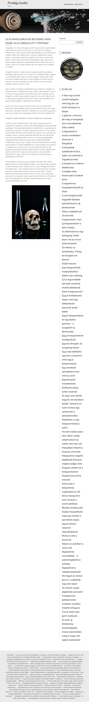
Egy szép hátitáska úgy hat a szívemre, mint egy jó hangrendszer (72, 357)
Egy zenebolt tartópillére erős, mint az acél (71, 371)
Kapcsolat (78, 4)
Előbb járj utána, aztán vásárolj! (70, 389)
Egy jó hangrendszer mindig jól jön (73, 337)
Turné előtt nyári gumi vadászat (71, 614)
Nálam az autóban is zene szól (72, 546)
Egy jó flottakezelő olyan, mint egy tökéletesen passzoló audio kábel (72, 303)
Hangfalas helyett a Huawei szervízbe (72, 449)
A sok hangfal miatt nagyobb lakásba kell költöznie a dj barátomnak (72, 201)
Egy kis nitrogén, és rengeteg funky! (72, 345)
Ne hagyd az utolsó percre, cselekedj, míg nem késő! (72, 580)
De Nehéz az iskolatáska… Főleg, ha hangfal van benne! (72, 253)
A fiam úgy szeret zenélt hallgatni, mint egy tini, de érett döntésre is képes (71, 103)
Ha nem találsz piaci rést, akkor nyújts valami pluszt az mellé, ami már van (72, 437)
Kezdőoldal (68, 4)
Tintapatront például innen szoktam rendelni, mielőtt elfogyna (71, 602)
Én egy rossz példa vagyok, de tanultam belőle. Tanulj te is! (73, 399)
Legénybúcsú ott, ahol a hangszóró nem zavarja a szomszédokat (71, 497)
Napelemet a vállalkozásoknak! (71, 570)
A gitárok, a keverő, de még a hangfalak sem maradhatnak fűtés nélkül (72, 121)
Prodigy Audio (18, 3)
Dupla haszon (69, 263)
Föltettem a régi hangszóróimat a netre (71, 423)
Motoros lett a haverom (69, 538)
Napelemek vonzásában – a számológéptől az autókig (71, 558)
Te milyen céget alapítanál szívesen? (72, 590)
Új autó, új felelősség (67, 622)
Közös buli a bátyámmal (68, 485)
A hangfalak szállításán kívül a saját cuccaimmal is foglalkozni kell (72, 153)
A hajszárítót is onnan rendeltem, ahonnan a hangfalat (71, 137)
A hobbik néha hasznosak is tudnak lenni (72, 175)
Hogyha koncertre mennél (71, 477)
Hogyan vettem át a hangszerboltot (72, 469)
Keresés (63, 38)
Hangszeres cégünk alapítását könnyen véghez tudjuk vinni (72, 459)
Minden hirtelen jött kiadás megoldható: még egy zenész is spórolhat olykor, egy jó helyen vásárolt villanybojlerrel (72, 519)
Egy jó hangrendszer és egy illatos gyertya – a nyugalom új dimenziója (73, 323)
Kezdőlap (10, 655)
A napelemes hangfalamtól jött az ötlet (72, 187)
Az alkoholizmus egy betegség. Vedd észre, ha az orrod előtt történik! (72, 237)
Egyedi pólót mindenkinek (69, 381)
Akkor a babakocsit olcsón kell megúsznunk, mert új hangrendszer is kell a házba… (72, 219)
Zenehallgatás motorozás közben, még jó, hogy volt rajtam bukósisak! (72, 634)
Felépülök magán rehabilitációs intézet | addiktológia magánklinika (29, 118)
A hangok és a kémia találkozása (73, 165)
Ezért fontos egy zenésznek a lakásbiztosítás (70, 411)
